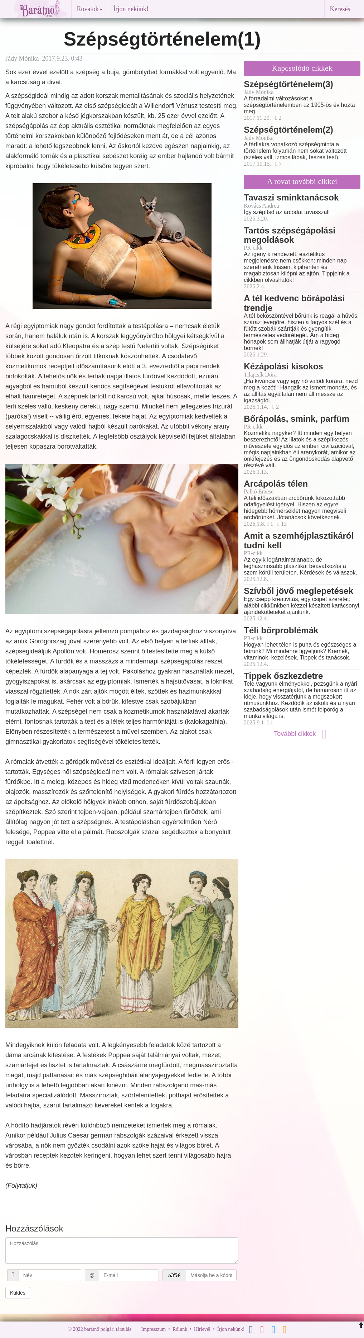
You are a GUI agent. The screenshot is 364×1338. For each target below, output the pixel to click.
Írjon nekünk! (131, 9)
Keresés (340, 9)
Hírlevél (202, 1329)
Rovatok (89, 9)
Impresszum (153, 1329)
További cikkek (302, 733)
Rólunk (180, 1329)
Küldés (17, 1293)
